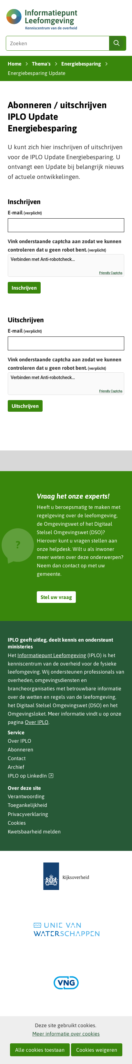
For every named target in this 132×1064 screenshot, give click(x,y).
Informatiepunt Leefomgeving (51, 655)
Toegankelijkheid (27, 805)
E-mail (25, 212)
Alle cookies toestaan (40, 1050)
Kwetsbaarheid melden (34, 831)
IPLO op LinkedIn (31, 776)
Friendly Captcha (110, 273)
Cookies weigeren (96, 1050)
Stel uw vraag (56, 597)
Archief (16, 767)
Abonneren (20, 749)
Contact (16, 758)
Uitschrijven (25, 406)
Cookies (17, 823)
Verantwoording (26, 796)
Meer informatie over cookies (66, 1034)
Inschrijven (24, 288)
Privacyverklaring (28, 814)
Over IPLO (36, 722)
